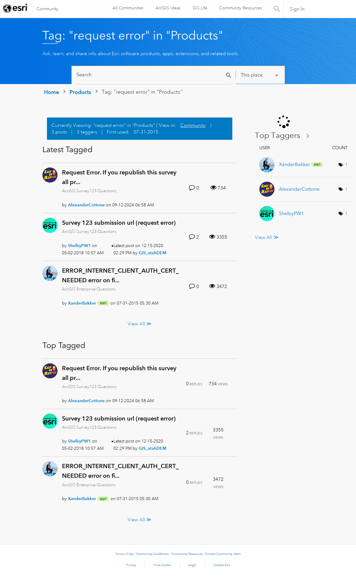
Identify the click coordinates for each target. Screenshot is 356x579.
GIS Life (199, 8)
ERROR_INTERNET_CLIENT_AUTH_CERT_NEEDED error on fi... (120, 275)
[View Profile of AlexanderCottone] (86, 205)
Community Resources (240, 8)
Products (80, 92)
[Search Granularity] (260, 74)
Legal (192, 565)
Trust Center (162, 565)
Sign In (297, 9)
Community (47, 8)
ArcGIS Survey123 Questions (89, 190)
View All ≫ (139, 324)
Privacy (131, 565)
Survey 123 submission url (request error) (119, 222)
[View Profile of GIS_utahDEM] (152, 252)
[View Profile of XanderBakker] (82, 303)
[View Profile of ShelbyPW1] (79, 245)
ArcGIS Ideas (167, 8)
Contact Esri (221, 565)
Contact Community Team (223, 554)
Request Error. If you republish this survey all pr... (119, 177)
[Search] (154, 75)
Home (51, 92)
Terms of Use (124, 554)
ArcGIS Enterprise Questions (89, 289)
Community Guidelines (152, 554)
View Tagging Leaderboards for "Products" (284, 135)
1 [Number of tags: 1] (346, 165)
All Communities (127, 8)
